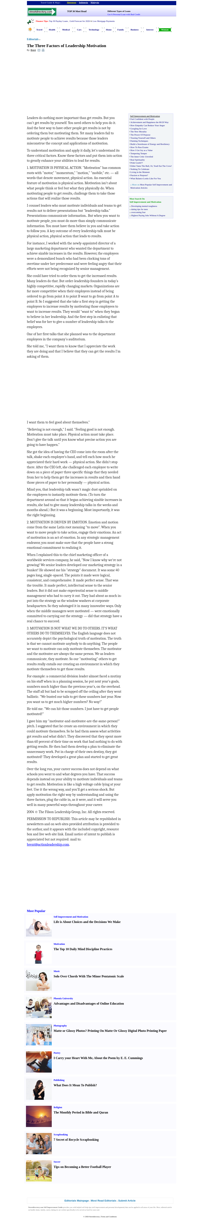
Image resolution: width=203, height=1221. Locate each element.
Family (120, 29)
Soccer (57, 1161)
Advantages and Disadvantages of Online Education (89, 1003)
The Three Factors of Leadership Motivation (66, 45)
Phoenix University (63, 998)
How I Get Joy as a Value (141, 150)
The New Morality (138, 131)
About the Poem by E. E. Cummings (118, 1058)
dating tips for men (139, 209)
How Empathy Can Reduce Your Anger (147, 125)
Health (52, 29)
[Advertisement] (59, 83)
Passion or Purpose (138, 175)
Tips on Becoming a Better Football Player (82, 1167)
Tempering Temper (138, 153)
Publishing (59, 1080)
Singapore (71, 2)
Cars (79, 29)
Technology (94, 29)
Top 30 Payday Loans (58, 21)
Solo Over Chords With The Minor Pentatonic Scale (89, 976)
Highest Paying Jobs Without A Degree (148, 215)
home (38, 1210)
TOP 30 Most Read (76, 11)
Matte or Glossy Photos (69, 1030)
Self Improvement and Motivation (71, 916)
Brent (33, 50)
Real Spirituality (137, 160)
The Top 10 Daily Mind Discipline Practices (83, 949)
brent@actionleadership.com (48, 844)
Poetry (57, 1053)
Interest (149, 29)
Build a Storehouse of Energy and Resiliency (150, 144)
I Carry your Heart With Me (73, 1058)
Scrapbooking (61, 1134)
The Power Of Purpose (140, 135)
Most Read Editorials (103, 1200)
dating (53, 1210)
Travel (39, 29)
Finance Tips (42, 21)
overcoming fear (138, 212)
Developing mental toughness (144, 206)
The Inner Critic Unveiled (141, 156)
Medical (66, 29)
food (88, 1210)
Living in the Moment (140, 172)
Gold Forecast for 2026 (80, 21)
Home (108, 29)
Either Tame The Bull (139, 166)
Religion (58, 1107)
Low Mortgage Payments (104, 21)
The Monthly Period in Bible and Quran (81, 1112)
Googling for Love (138, 128)
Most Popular (36, 911)
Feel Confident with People (142, 119)
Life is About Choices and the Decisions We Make (87, 922)
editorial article (166, 1207)
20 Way (165, 122)
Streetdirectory (94, 1217)
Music (57, 971)
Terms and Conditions (109, 1217)
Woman (165, 29)
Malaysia (95, 2)
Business (135, 29)
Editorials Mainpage (76, 1200)
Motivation (59, 944)
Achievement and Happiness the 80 (145, 122)
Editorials (33, 39)
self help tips (86, 1207)
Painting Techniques (139, 141)
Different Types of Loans (118, 11)
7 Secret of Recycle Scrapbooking (76, 1139)
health (33, 1210)
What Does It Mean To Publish (74, 1085)
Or (151, 166)
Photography (60, 1025)
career (48, 1210)
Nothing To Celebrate (139, 169)
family (43, 1210)
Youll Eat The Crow (162, 166)
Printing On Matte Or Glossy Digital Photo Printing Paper (127, 1030)
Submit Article (127, 1200)
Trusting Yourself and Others (143, 138)
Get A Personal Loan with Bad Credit (123, 14)
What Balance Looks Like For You (145, 178)
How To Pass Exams (139, 147)
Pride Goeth (135, 163)
